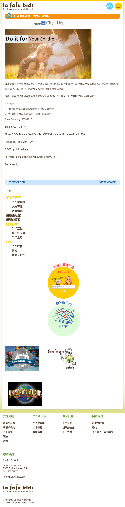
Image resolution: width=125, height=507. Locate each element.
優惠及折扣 (18, 255)
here (25, 149)
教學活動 (17, 210)
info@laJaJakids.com (14, 476)
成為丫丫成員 (63, 272)
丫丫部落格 (18, 202)
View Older (17, 182)
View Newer (107, 182)
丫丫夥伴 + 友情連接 (103, 432)
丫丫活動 (17, 228)
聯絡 (94, 427)
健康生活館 (13, 215)
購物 (5, 441)
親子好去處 (18, 233)
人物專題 (17, 206)
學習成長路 (13, 219)
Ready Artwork (27, 502)
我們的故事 (98, 423)
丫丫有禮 (17, 246)
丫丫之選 (17, 237)
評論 (14, 250)
